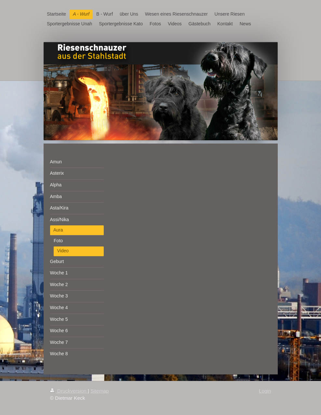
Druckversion (69, 391)
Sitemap (99, 391)
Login (265, 391)
